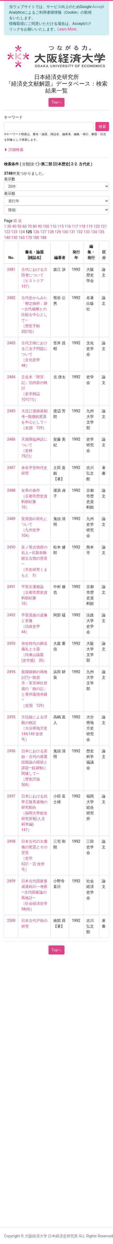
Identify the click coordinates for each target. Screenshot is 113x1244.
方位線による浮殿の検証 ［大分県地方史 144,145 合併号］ (36, 728)
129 (58, 232)
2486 (11, 439)
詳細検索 (13, 149)
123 (14, 232)
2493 (11, 643)
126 (36, 232)
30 (9, 226)
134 (94, 232)
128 (50, 232)
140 (7, 237)
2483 (11, 343)
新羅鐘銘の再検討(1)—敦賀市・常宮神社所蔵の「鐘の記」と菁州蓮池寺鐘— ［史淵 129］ (34, 689)
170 (29, 237)
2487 (11, 467)
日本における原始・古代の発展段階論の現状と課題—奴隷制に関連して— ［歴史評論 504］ (34, 768)
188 (43, 237)
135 (101, 232)
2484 (11, 377)
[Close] (98, 6)
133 (87, 232)
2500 (11, 920)
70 (29, 226)
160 (21, 237)
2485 (11, 411)
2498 (11, 841)
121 (104, 226)
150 (14, 237)
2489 (11, 519)
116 (67, 226)
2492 (11, 615)
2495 (11, 717)
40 (14, 226)
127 (43, 232)
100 (46, 226)
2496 (11, 751)
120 (97, 226)
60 (24, 226)
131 (72, 232)
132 (79, 232)
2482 (11, 298)
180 (36, 237)
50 (19, 226)
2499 (11, 881)
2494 (11, 672)
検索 (102, 126)
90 (40, 226)
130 (65, 232)
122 (7, 232)
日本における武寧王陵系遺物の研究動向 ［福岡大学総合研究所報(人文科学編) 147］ (34, 813)
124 (21, 232)
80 (35, 226)
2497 (11, 796)
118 (82, 226)
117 (75, 226)
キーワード (13, 117)
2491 (11, 587)
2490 (11, 547)
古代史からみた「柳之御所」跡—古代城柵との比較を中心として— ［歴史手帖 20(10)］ (34, 315)
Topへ (56, 102)
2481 (11, 269)
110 (53, 226)
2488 (11, 490)
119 (89, 226)
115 (60, 226)
